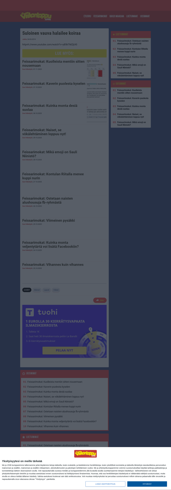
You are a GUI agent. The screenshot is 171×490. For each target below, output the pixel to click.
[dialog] (85, 468)
